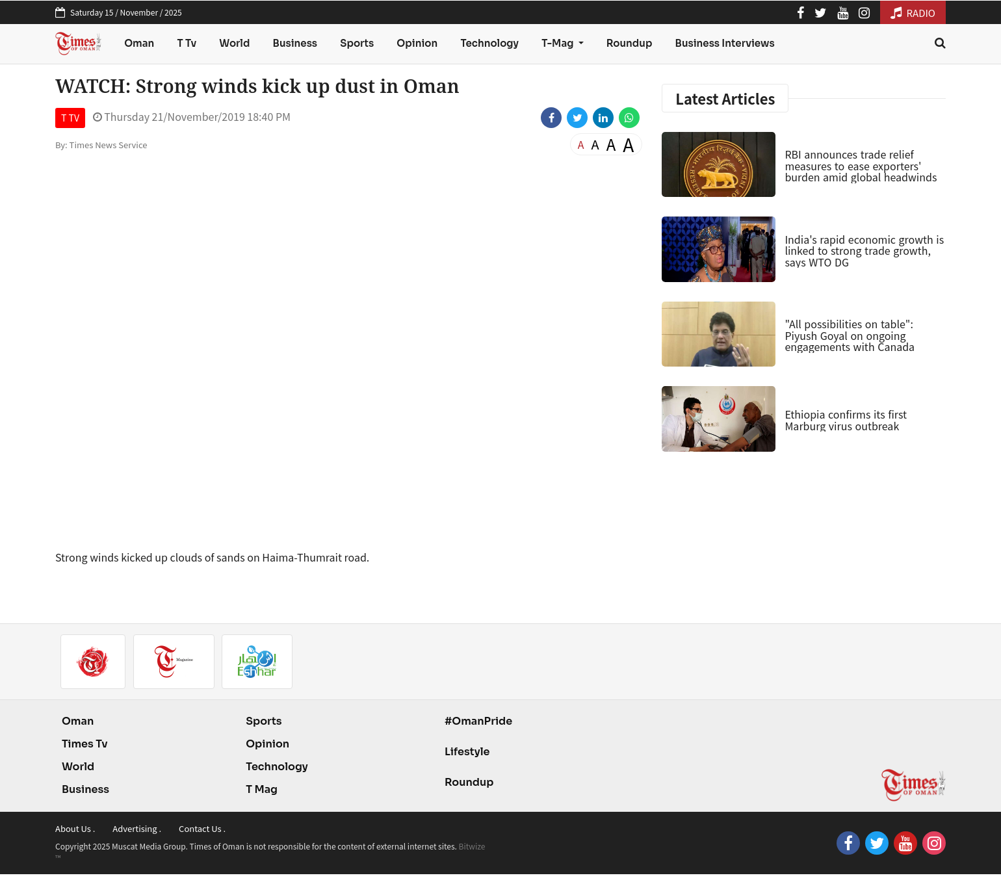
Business (295, 43)
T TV (70, 117)
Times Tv (85, 744)
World (234, 43)
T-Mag (558, 43)
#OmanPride (478, 721)
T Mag (262, 789)
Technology (489, 43)
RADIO (912, 12)
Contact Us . (202, 828)
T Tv (187, 43)
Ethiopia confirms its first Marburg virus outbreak (846, 420)
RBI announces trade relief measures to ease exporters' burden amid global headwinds (861, 165)
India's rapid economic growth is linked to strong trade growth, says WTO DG (864, 250)
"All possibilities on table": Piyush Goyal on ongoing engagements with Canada (850, 335)
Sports (357, 43)
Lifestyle (467, 752)
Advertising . (136, 828)
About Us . (75, 828)
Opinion (416, 43)
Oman (139, 43)
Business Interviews (725, 43)
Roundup (629, 43)
